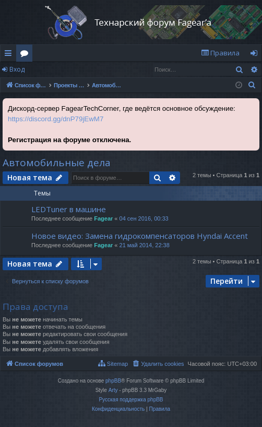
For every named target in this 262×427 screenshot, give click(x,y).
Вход (17, 69)
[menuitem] (220, 53)
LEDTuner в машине (68, 209)
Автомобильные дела (57, 162)
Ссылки (10, 55)
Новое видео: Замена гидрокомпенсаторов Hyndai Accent (139, 235)
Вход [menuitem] (256, 55)
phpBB (113, 381)
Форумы (26, 55)
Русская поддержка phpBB (131, 399)
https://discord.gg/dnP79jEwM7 (55, 119)
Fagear (103, 218)
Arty (113, 390)
